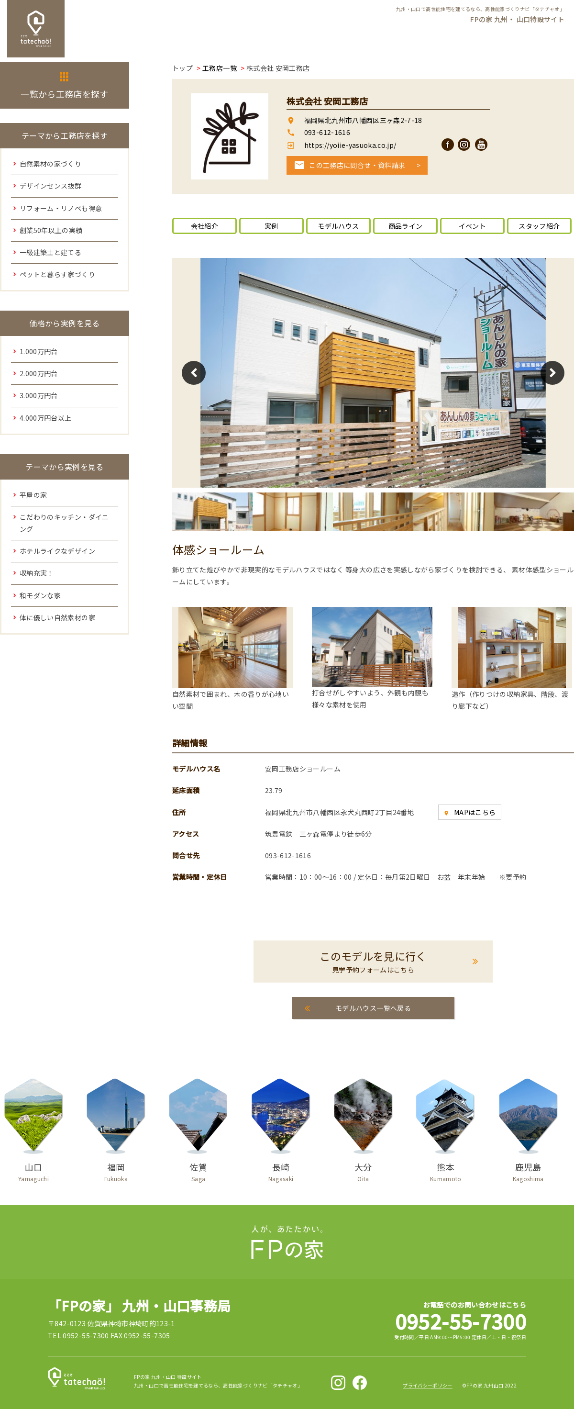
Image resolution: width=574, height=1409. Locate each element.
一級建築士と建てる (50, 252)
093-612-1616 (327, 132)
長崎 (280, 1170)
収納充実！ (37, 573)
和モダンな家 (40, 595)
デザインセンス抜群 (50, 185)
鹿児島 (528, 1170)
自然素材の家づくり (50, 163)
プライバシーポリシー (428, 1385)
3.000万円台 (39, 395)
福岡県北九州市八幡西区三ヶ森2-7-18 (363, 120)
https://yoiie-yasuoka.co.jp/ (349, 145)
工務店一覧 (219, 68)
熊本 (445, 1170)
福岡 (115, 1170)
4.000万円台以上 (46, 418)
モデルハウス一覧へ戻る (373, 1008)
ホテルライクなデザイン (57, 551)
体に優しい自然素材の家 (57, 617)
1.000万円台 (39, 351)
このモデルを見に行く (373, 961)
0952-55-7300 (460, 1320)
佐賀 (198, 1170)
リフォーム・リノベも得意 (61, 208)
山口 (33, 1170)
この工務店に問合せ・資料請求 (357, 165)
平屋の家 (33, 495)
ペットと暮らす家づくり (57, 274)
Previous (194, 373)
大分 (363, 1170)
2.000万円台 (39, 373)
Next (552, 373)
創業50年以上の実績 (51, 230)
